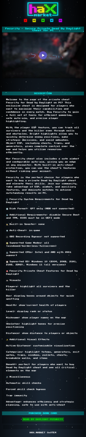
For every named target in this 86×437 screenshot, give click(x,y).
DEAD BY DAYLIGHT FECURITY (43, 419)
